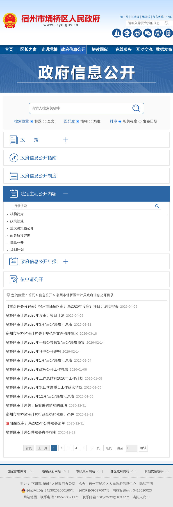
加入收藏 (158, 16)
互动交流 (144, 49)
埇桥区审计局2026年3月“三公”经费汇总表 (39, 324)
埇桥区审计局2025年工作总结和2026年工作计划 (45, 378)
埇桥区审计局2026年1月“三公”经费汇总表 (39, 360)
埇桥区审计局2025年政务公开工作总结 (37, 369)
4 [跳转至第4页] (76, 448)
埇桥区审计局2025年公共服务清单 (36, 423)
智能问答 (127, 33)
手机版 (168, 33)
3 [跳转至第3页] (69, 448)
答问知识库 (158, 33)
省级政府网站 (51, 471)
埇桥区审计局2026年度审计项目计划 (35, 315)
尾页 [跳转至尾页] (109, 448)
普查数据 (116, 33)
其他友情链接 (154, 471)
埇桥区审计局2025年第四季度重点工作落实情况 (44, 387)
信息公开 (45, 295)
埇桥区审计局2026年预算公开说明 (34, 351)
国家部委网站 (17, 471)
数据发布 (164, 49)
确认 (143, 448)
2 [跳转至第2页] (61, 448)
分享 (169, 16)
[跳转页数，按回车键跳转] (131, 448)
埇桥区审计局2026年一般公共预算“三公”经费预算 (46, 342)
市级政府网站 (85, 471)
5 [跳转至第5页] (83, 448)
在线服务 (123, 49)
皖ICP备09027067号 (94, 490)
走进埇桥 (49, 49)
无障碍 (146, 16)
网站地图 (30, 497)
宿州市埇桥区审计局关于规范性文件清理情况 (42, 333)
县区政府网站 (119, 471)
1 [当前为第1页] (54, 448)
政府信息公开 (73, 49)
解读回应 (100, 49)
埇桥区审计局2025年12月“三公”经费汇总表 (40, 396)
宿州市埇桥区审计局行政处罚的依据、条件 (40, 414)
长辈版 (135, 16)
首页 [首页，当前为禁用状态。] (29, 448)
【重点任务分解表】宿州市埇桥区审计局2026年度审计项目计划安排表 (62, 306)
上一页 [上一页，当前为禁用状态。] (42, 448)
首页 (9, 49)
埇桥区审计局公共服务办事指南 (31, 432)
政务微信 (147, 33)
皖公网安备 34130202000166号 (47, 490)
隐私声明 (146, 483)
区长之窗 (28, 49)
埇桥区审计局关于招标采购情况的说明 (37, 405)
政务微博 (137, 33)
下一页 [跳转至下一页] (95, 448)
